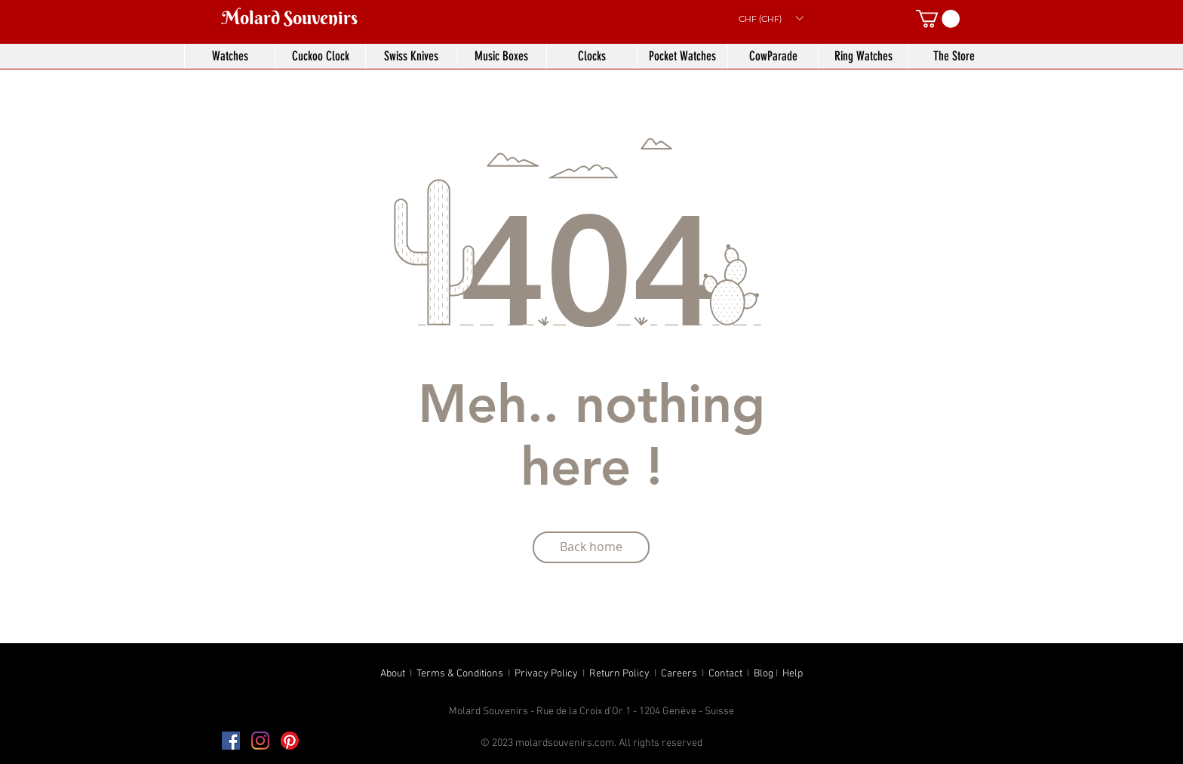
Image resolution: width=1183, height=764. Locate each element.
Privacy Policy (546, 673)
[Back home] (591, 547)
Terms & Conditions (459, 673)
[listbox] (771, 18)
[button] (771, 18)
